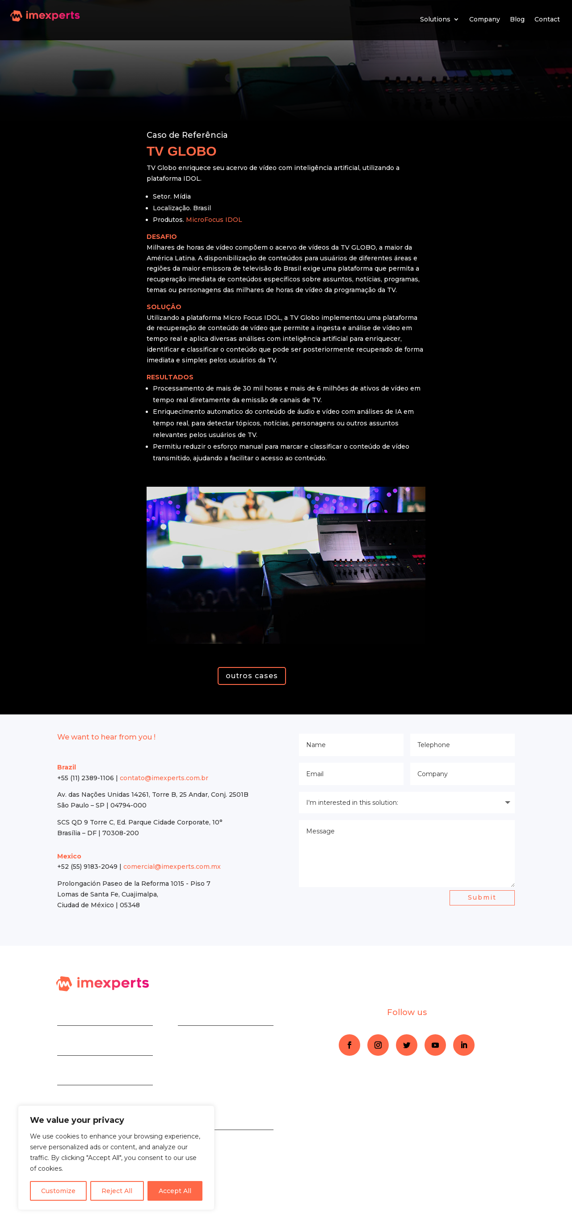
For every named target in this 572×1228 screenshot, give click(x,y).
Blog (517, 19)
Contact (547, 19)
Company (484, 19)
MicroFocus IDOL (214, 220)
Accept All (175, 1191)
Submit (482, 897)
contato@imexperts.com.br (164, 778)
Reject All (116, 1191)
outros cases (252, 675)
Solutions (435, 19)
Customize (58, 1191)
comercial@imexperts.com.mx (172, 867)
